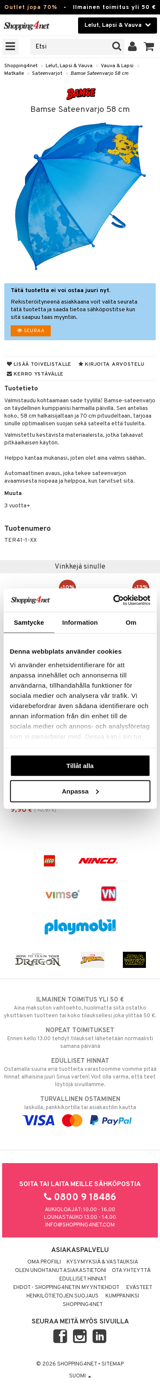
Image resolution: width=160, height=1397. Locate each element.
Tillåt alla (80, 765)
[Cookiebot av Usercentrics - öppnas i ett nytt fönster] (114, 600)
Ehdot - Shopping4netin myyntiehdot (66, 1287)
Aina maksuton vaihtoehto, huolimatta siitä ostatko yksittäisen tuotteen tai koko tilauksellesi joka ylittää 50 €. (80, 1007)
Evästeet (139, 1287)
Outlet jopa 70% (30, 7)
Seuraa (30, 330)
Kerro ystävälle (35, 374)
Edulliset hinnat (83, 1279)
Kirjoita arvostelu (111, 364)
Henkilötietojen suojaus (62, 1296)
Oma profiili (44, 1262)
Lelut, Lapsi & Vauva (69, 66)
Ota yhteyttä (131, 1270)
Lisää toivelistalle (39, 364)
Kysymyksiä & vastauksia (102, 1262)
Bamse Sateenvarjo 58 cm (99, 73)
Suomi (80, 1376)
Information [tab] (80, 622)
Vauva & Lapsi (117, 66)
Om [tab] (131, 622)
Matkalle (14, 73)
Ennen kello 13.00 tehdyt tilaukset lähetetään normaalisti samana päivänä (80, 1038)
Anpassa (80, 790)
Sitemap (113, 1364)
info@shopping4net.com (80, 1225)
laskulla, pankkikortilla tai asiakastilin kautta (80, 1110)
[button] (149, 47)
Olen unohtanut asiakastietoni (60, 1270)
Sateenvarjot (47, 73)
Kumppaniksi (122, 1296)
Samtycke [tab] (29, 622)
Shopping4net (21, 66)
